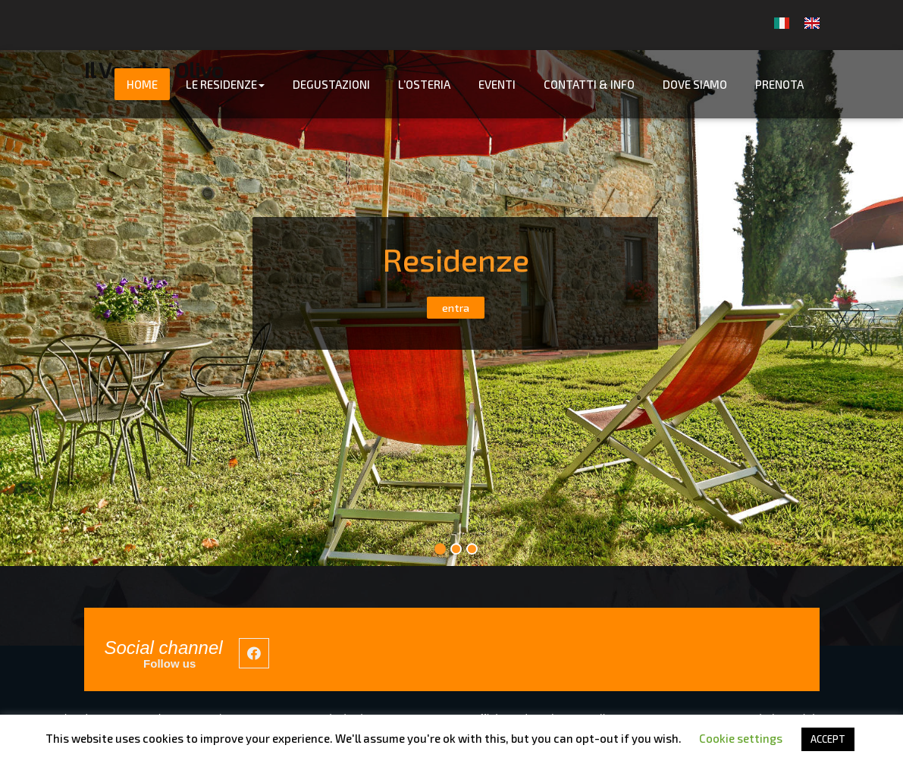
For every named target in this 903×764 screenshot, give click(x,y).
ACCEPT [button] (828, 739)
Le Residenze (225, 84)
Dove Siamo (695, 84)
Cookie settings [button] (740, 738)
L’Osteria (424, 84)
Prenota (779, 84)
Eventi (497, 84)
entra (455, 307)
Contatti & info (589, 84)
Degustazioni (331, 84)
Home (142, 84)
